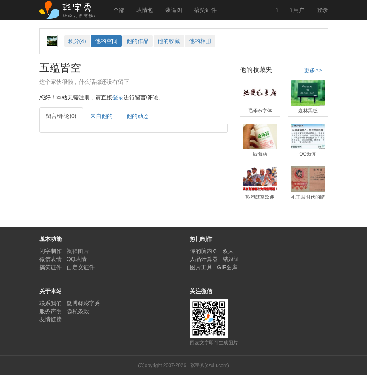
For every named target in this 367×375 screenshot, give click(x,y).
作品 (137, 41)
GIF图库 (227, 267)
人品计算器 (204, 259)
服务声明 (50, 311)
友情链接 (50, 319)
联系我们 (50, 303)
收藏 (169, 41)
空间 (106, 41)
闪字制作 (50, 251)
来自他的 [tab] (101, 116)
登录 (322, 10)
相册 (200, 41)
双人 (228, 251)
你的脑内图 (204, 251)
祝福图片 (78, 251)
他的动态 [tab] (137, 116)
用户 (297, 10)
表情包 (144, 10)
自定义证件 (81, 267)
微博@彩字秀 (83, 303)
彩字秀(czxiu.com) (209, 365)
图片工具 (201, 267)
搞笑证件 (205, 10)
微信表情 (50, 259)
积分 (77, 41)
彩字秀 (70, 10)
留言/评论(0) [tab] (61, 116)
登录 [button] (118, 97)
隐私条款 (78, 311)
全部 (118, 10)
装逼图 (173, 10)
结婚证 (231, 259)
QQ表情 (77, 259)
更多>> (313, 70)
